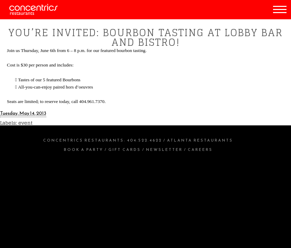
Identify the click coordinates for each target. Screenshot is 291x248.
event (25, 122)
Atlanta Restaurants (200, 140)
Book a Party (83, 149)
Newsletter (164, 149)
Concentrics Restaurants (83, 140)
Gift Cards (124, 149)
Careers (200, 149)
